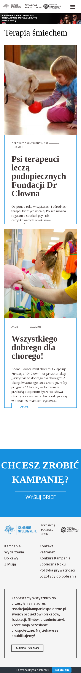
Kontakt (46, 546)
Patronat (47, 552)
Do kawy (11, 558)
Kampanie (12, 546)
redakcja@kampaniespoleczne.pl (38, 608)
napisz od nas (27, 648)
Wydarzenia (14, 552)
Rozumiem (61, 670)
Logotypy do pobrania (58, 576)
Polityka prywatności (57, 570)
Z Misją (10, 564)
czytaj (24, 407)
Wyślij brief (40, 496)
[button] (72, 6)
